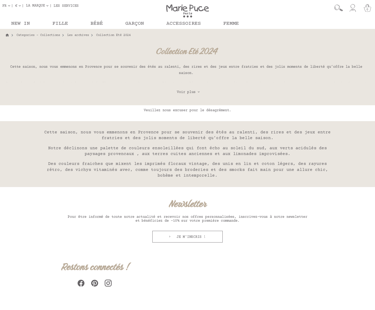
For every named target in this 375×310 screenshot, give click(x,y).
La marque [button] (35, 5)
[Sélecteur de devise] (19, 5)
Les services (66, 5)
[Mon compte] (352, 8)
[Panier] (367, 8)
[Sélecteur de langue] (7, 5)
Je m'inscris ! (190, 237)
